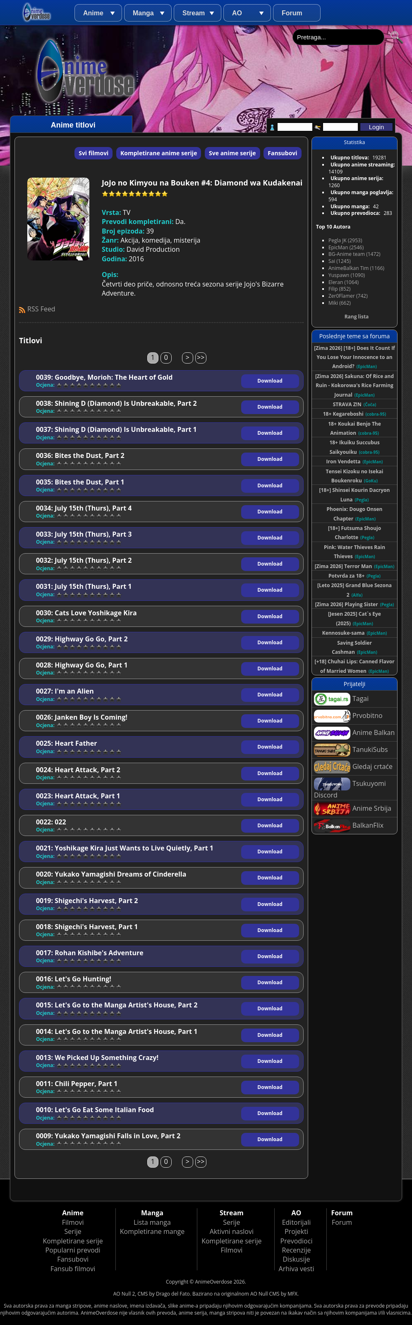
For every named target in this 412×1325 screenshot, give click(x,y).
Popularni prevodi (73, 1250)
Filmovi (73, 1222)
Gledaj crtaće (353, 767)
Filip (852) (339, 288)
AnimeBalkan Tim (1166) (356, 268)
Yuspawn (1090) (346, 275)
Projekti (296, 1231)
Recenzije (296, 1250)
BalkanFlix (348, 825)
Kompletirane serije (73, 1241)
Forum (292, 13)
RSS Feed (41, 308)
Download (269, 380)
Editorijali (296, 1222)
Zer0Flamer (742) (348, 295)
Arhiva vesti (296, 1268)
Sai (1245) (339, 261)
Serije (72, 1231)
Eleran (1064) (343, 282)
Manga (143, 13)
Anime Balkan (354, 733)
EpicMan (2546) (346, 247)
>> (200, 357)
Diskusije (296, 1259)
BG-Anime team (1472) (354, 254)
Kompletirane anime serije (158, 153)
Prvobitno (348, 716)
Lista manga (152, 1222)
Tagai (341, 699)
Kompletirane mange (152, 1231)
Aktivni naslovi (232, 1231)
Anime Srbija (352, 808)
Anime (93, 13)
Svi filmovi (93, 153)
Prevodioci (296, 1241)
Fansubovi (282, 153)
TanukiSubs (351, 750)
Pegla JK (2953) (345, 240)
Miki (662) (339, 302)
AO (237, 13)
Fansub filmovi (72, 1268)
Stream (193, 13)
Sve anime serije (232, 153)
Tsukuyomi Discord (350, 789)
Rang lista (357, 316)
